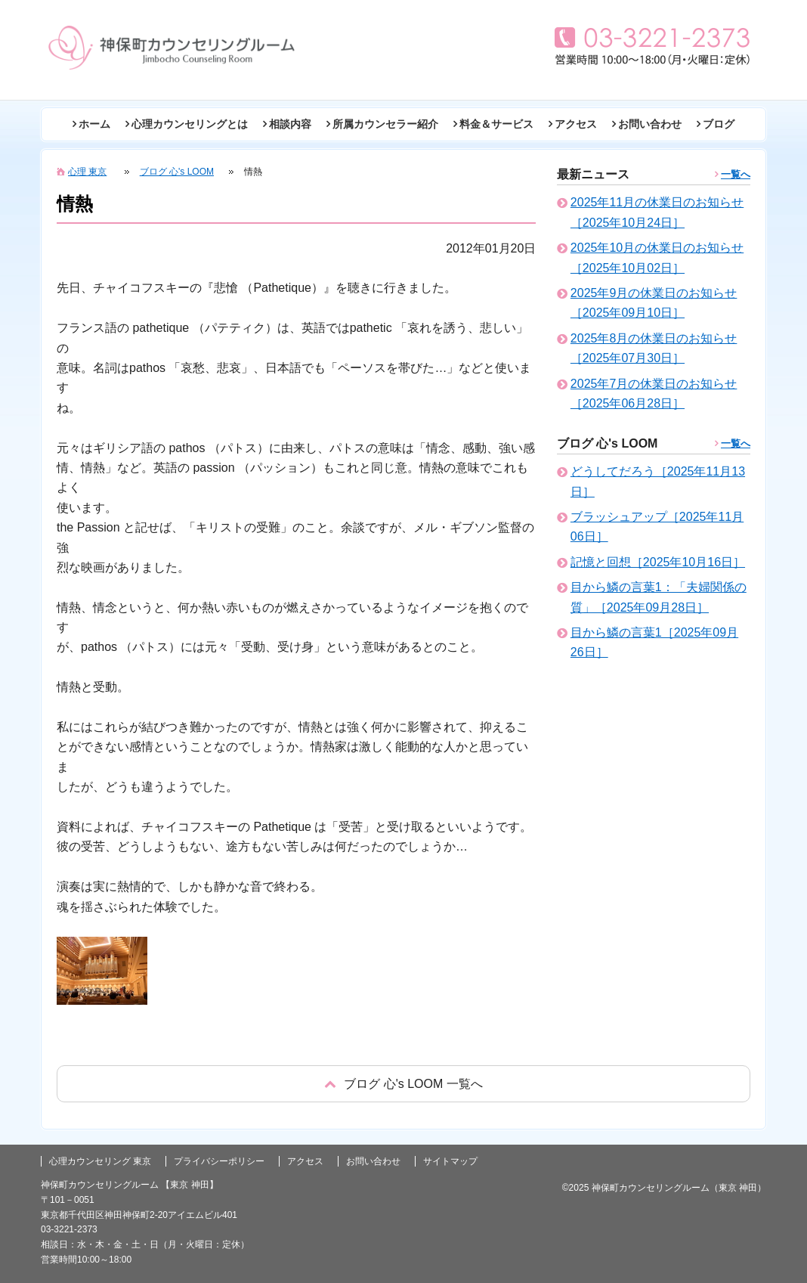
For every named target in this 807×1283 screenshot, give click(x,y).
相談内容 (290, 124)
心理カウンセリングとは (189, 124)
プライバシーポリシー (219, 1161)
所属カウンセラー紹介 (385, 124)
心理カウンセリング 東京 (100, 1161)
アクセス (576, 124)
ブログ (718, 124)
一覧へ (735, 174)
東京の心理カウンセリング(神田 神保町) (171, 48)
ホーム (94, 124)
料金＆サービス (496, 124)
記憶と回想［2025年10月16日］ (657, 562)
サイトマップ (450, 1161)
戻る (403, 1084)
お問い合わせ (650, 124)
